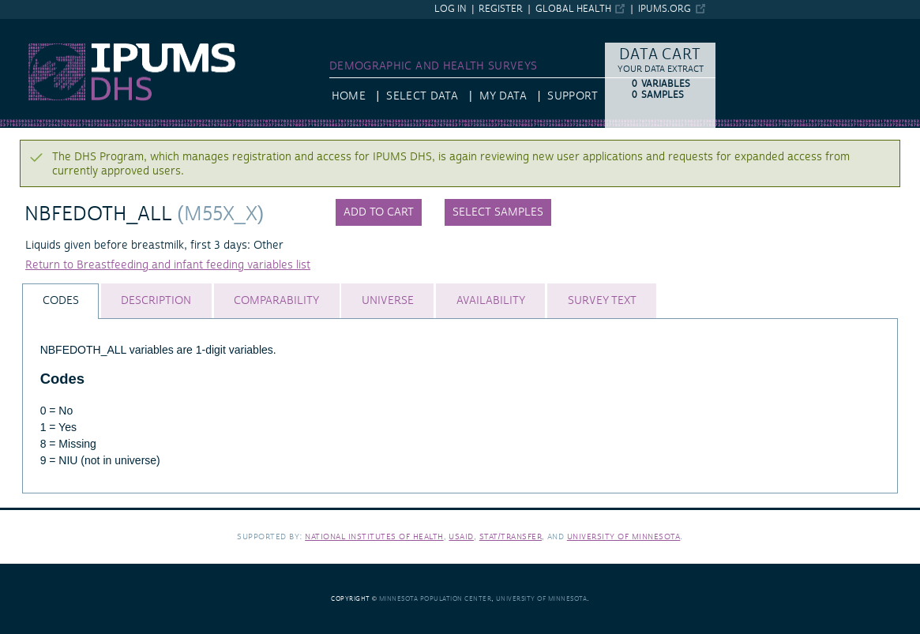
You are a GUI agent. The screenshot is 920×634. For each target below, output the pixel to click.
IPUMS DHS (29, 26)
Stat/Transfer (510, 536)
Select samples (497, 212)
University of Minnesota (624, 536)
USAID (461, 536)
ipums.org (664, 9)
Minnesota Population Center (435, 599)
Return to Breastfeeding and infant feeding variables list (167, 265)
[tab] (60, 301)
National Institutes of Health (374, 536)
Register (501, 9)
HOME (349, 96)
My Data (503, 96)
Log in (450, 9)
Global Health (573, 9)
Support (572, 96)
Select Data (422, 96)
